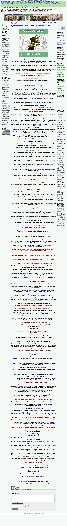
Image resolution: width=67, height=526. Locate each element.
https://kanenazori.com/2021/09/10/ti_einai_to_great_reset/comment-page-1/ (33, 483)
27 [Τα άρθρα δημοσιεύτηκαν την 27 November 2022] (64, 29)
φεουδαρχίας (43, 367)
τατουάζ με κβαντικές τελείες (21, 413)
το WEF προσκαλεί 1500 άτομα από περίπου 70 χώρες (38, 98)
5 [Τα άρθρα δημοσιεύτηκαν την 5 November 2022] (63, 26)
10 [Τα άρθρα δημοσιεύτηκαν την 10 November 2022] (61, 27)
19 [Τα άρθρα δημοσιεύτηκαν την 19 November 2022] (63, 28)
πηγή (33, 208)
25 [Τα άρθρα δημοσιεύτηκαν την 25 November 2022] (62, 29)
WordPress (34, 515)
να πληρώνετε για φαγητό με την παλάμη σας (41, 410)
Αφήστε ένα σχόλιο (29, 489)
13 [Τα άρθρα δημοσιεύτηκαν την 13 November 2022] (64, 27)
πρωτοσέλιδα (61, 108)
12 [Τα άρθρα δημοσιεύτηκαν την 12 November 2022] (63, 27)
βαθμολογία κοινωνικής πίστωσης (26, 386)
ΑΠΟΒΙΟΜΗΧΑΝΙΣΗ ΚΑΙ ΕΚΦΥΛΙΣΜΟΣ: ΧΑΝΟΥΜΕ (49, 22)
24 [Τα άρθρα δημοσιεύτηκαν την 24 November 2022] (61, 29)
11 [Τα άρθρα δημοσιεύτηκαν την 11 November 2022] (62, 27)
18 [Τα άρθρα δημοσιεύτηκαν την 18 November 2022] (62, 28)
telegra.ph (41, 478)
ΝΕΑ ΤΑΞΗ (24, 489)
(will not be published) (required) (29, 506)
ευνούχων (34, 456)
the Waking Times (40, 476)
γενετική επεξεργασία (43, 290)
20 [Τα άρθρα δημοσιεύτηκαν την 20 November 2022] (64, 28)
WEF (40, 78)
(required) (26, 505)
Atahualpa (37, 515)
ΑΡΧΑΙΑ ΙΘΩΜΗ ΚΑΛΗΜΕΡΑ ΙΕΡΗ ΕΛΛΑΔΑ (20, 8)
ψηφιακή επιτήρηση (18, 312)
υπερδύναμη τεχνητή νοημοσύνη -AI (29, 277)
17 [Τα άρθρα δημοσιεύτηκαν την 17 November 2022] (61, 28)
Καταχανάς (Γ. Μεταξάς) (28, 59)
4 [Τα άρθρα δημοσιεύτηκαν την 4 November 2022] (62, 26)
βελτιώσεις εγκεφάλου (30, 290)
